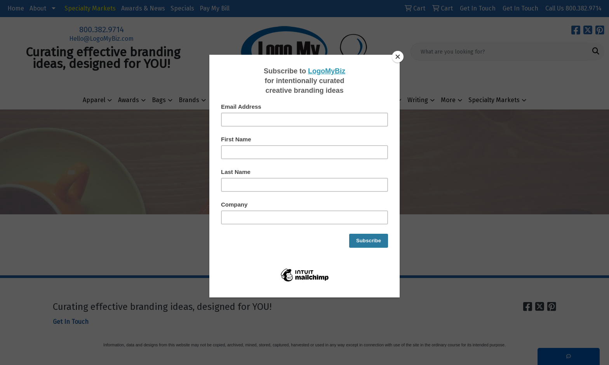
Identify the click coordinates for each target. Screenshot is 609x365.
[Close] (398, 57)
